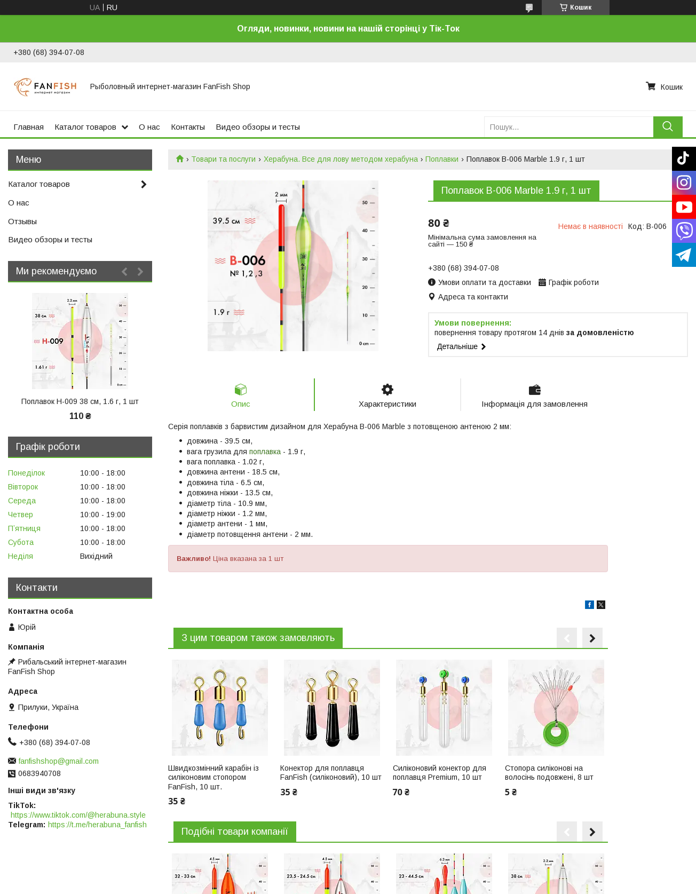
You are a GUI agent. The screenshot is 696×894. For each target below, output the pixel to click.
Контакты (188, 126)
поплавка (265, 451)
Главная (28, 126)
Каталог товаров (85, 126)
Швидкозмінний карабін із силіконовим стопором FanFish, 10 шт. (213, 777)
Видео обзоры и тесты (258, 126)
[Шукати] (668, 126)
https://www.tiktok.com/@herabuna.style (78, 815)
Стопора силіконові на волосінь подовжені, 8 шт (549, 773)
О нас (149, 126)
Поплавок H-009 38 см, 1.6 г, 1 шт (80, 401)
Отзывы (22, 221)
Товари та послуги (223, 159)
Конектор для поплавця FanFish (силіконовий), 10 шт (331, 773)
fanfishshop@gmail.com (59, 761)
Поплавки (441, 159)
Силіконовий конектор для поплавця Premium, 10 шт (439, 773)
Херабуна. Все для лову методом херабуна (341, 159)
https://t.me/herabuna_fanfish (97, 824)
